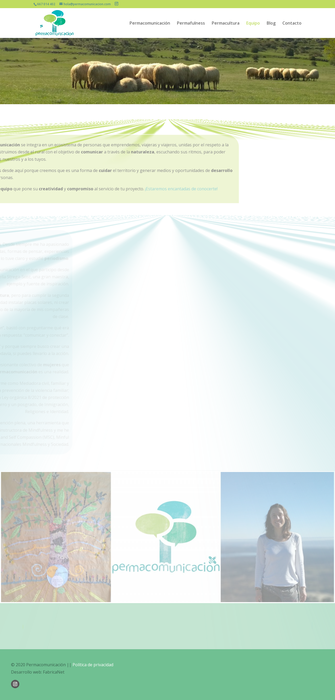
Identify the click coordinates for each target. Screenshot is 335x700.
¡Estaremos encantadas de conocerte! (101, 189)
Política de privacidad (92, 665)
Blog (271, 23)
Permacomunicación (150, 23)
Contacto (292, 23)
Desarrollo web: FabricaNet (37, 672)
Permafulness (191, 23)
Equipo (253, 23)
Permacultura (225, 23)
